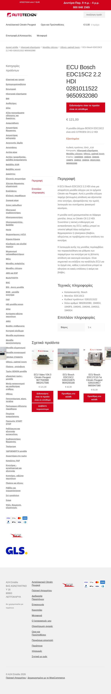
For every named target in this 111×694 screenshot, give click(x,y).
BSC (8, 282)
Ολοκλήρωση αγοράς (42, 626)
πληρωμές (37, 651)
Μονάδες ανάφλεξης (15, 263)
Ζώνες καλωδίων (14, 205)
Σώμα (8, 500)
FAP (8, 299)
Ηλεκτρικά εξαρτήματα (30, 47)
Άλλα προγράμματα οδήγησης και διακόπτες (15, 115)
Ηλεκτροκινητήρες (14, 217)
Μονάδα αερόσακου (15, 335)
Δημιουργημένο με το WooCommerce (46, 678)
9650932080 (71, 163)
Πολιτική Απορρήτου (42, 590)
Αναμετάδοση (12, 123)
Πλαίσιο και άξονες (14, 483)
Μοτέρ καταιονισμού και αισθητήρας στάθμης (15, 386)
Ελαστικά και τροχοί (15, 79)
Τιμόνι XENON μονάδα (16, 371)
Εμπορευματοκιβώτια (16, 84)
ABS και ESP (12, 273)
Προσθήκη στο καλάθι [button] (68, 395)
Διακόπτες (11, 174)
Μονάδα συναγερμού (15, 352)
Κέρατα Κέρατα (13, 239)
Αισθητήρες (11, 103)
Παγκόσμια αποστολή (42, 640)
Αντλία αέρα (11, 152)
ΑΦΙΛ (8, 321)
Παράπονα (37, 646)
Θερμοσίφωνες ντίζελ (16, 234)
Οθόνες (9, 394)
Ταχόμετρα (11, 446)
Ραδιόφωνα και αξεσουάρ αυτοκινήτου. (13, 431)
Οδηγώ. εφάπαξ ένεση (70, 47)
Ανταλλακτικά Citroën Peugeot (21, 25)
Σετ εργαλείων (12, 495)
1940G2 (77, 160)
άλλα (8, 108)
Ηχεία (8, 230)
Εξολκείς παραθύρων (16, 196)
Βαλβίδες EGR (12, 164)
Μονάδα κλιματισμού (15, 348)
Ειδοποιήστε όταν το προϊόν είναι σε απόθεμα (84, 107)
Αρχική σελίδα (12, 47)
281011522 (95, 160)
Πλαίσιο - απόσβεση (15, 366)
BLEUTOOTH (12, 278)
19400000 (78, 157)
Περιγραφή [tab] (37, 181)
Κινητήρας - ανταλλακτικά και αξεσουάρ (14, 468)
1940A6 (95, 157)
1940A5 (87, 157)
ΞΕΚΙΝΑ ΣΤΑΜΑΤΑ (14, 357)
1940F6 (69, 160)
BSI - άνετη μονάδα (15, 287)
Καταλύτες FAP (13, 461)
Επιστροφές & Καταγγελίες (19, 35)
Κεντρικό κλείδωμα (15, 331)
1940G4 (85, 160)
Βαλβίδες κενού (13, 169)
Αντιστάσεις (11, 147)
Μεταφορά (42, 35)
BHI (7, 98)
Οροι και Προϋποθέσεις (52, 25)
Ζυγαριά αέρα (12, 200)
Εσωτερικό (11, 89)
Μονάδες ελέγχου (50, 47)
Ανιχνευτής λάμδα (14, 143)
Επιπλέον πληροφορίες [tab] (38, 191)
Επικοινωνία (38, 604)
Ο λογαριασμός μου (41, 621)
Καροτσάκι (37, 610)
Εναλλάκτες (11, 191)
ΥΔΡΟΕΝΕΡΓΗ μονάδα (16, 451)
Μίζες (8, 259)
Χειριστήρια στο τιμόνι (16, 456)
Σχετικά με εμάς (39, 656)
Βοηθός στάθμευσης (15, 326)
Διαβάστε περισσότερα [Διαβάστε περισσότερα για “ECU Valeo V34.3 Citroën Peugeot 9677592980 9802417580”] (42, 407)
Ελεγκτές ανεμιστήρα (15, 179)
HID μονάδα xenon (14, 304)
